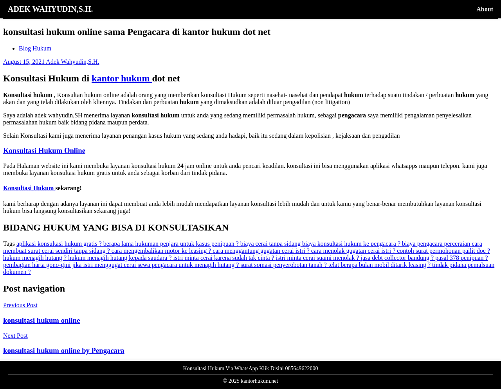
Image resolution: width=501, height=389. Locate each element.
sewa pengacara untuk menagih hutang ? (188, 264)
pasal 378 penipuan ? (461, 257)
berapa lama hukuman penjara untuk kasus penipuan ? (171, 243)
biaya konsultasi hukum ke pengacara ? (352, 243)
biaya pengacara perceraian (437, 243)
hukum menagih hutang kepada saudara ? (120, 257)
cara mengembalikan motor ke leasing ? (162, 250)
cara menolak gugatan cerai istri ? (354, 250)
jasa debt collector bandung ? (397, 257)
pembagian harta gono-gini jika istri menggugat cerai (70, 264)
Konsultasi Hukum (29, 188)
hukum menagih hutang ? (35, 257)
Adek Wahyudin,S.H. (72, 61)
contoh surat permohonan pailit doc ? (443, 250)
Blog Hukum (35, 48)
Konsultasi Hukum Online (44, 150)
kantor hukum (122, 78)
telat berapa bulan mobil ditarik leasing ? (380, 264)
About (484, 9)
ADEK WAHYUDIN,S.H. (50, 9)
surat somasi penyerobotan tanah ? (284, 264)
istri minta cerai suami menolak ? (318, 257)
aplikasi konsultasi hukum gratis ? (59, 243)
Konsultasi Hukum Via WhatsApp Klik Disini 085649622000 (250, 368)
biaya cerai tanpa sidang (271, 243)
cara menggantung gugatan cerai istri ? (262, 250)
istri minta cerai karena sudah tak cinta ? (224, 257)
